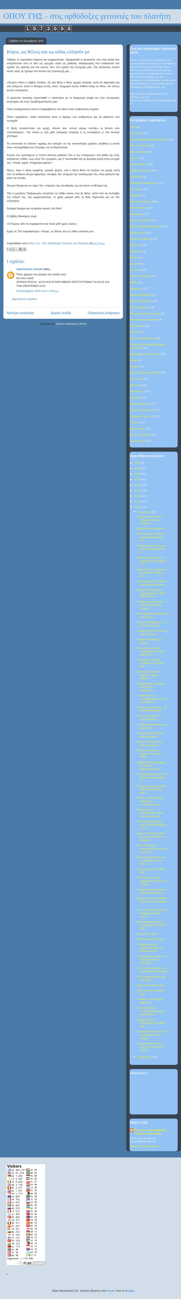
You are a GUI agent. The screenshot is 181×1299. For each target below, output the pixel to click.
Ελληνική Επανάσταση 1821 (146, 226)
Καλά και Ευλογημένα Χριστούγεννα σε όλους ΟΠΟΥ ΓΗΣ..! (151, 593)
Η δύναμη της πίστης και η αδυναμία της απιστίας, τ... (151, 549)
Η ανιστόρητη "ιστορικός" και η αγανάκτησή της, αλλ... (151, 537)
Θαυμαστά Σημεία (140, 238)
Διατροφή (135, 195)
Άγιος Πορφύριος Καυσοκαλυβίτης (149, 139)
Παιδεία (134, 366)
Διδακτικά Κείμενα (140, 201)
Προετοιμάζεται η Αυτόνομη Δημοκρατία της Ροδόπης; (151, 1011)
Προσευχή (135, 397)
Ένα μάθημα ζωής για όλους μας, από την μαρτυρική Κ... (152, 777)
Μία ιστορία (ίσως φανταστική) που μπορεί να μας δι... (151, 848)
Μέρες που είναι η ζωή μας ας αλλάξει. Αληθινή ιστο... (151, 572)
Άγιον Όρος (136, 133)
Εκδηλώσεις (136, 214)
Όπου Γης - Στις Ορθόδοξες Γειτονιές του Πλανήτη (150, 1132)
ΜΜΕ (133, 282)
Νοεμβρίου (143, 1057)
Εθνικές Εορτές (138, 207)
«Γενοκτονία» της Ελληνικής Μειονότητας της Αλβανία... (151, 698)
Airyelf (110, 1290)
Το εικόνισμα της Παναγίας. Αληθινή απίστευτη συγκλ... (152, 913)
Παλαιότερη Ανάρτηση (104, 313)
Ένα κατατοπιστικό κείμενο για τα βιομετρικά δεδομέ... (152, 1034)
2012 (137, 496)
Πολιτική (135, 385)
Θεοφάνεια (136, 251)
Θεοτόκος (135, 245)
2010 (137, 507)
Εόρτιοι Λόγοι (137, 232)
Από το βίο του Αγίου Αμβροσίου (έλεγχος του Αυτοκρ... (152, 881)
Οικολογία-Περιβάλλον (143, 338)
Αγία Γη (134, 158)
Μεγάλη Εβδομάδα (140, 295)
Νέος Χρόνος (137, 326)
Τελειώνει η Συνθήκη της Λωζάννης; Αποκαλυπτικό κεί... (150, 801)
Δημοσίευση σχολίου (24, 298)
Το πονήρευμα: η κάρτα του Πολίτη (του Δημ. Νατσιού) (152, 959)
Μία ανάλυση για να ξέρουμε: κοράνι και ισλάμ (149, 753)
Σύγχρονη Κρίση (139, 403)
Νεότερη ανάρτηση (20, 313)
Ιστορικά (135, 270)
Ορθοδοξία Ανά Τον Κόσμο (145, 354)
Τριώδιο (134, 422)
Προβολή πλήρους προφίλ (144, 1146)
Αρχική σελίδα (61, 313)
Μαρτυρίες (136, 288)
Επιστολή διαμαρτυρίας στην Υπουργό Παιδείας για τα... (151, 824)
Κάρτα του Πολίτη (140, 276)
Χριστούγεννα (137, 441)
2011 (137, 501)
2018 (137, 468)
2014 (137, 485)
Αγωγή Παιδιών (138, 164)
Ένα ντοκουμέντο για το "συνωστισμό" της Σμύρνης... (150, 520)
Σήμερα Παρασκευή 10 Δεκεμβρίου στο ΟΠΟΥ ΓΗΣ (151, 925)
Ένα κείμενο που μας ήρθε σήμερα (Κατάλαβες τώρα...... (151, 789)
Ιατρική (134, 263)
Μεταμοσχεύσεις (139, 307)
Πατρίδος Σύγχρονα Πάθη (144, 372)
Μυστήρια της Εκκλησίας (144, 319)
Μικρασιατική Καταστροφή (145, 313)
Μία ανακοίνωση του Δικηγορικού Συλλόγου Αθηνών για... (151, 651)
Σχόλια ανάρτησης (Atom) (71, 323)
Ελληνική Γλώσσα (140, 220)
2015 (137, 479)
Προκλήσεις (136, 391)
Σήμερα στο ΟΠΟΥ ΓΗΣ (150, 985)
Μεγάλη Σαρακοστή (141, 301)
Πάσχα (133, 360)
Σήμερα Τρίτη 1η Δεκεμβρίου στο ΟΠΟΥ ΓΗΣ (151, 1023)
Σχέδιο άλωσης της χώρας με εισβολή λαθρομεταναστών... (151, 765)
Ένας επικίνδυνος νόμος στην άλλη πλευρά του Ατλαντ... (150, 1046)
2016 (137, 474)
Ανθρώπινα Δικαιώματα (143, 183)
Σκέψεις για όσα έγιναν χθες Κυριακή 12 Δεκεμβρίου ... (152, 901)
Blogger (129, 1290)
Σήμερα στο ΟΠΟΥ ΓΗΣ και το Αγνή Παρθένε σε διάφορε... (151, 836)
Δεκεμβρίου (144, 512)
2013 (137, 490)
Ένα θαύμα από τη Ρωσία (150, 939)
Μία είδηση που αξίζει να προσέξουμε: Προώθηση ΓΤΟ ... (151, 561)
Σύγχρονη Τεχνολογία (142, 410)
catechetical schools (29, 269)
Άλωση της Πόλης (140, 145)
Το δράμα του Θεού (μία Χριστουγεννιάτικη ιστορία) (150, 605)
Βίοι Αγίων (136, 189)
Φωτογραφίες (137, 428)
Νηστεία (134, 332)
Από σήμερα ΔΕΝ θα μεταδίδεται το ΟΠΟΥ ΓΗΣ (150, 663)
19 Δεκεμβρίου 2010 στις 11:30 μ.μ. (37, 291)
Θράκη (133, 257)
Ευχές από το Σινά (147, 934)
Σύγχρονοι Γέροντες (141, 416)
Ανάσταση (135, 176)
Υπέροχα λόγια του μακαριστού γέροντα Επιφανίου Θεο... (149, 947)
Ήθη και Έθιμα (138, 152)
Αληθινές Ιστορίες (140, 170)
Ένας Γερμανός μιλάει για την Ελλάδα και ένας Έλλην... (151, 860)
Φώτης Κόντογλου (140, 434)
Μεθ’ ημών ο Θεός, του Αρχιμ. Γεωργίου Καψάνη (149, 675)
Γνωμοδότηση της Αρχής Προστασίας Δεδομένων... (150, 686)
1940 (133, 127)
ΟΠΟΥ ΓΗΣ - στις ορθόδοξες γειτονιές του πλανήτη (87, 16)
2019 (137, 463)
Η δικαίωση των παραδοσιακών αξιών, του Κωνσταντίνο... (150, 813)
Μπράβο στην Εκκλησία (150, 528)
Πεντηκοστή (137, 379)
